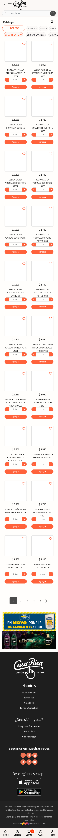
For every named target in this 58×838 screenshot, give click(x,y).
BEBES (53, 28)
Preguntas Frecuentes (29, 726)
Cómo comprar (29, 736)
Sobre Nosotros (29, 692)
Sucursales (29, 697)
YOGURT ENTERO (13, 34)
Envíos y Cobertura (29, 707)
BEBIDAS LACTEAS (36, 34)
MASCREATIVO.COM (33, 823)
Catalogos (29, 702)
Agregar (15, 87)
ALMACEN (32, 28)
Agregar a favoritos (16, 40)
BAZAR (43, 28)
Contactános (29, 731)
